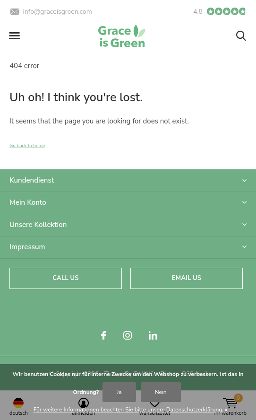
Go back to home (27, 145)
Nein (161, 392)
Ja (119, 392)
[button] (14, 36)
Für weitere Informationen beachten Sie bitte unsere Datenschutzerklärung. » (131, 409)
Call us (65, 278)
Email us (186, 278)
